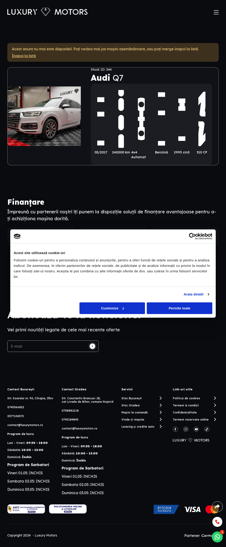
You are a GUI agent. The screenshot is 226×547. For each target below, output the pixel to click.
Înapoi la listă (24, 56)
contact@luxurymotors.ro (25, 425)
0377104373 (15, 416)
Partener (201, 535)
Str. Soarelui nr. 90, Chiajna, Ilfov (30, 398)
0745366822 (15, 407)
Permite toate (179, 308)
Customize (112, 308)
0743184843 (70, 419)
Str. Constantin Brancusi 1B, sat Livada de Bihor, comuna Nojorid (87, 400)
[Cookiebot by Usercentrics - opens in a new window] (192, 236)
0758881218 (70, 410)
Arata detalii (193, 294)
